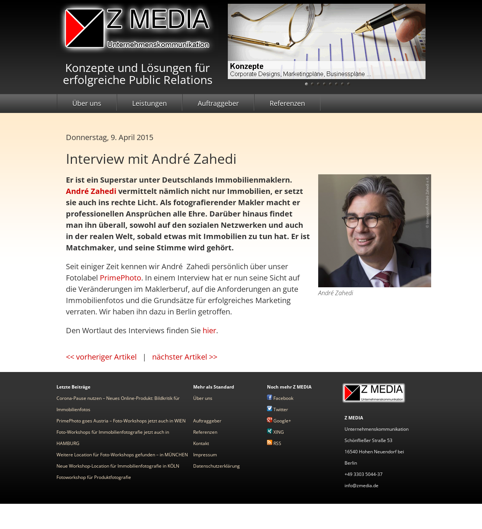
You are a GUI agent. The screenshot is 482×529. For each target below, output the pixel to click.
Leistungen (149, 103)
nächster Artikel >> (184, 357)
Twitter (277, 409)
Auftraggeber (218, 103)
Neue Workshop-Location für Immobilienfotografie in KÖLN (117, 466)
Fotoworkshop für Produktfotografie (93, 477)
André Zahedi (91, 191)
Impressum (205, 454)
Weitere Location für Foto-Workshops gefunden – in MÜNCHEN (122, 454)
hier (209, 330)
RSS (274, 443)
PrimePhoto (120, 278)
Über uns (86, 103)
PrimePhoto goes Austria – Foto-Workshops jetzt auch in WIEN (121, 421)
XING (275, 432)
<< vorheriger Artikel (101, 357)
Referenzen (287, 103)
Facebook (280, 398)
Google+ (279, 421)
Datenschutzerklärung (216, 466)
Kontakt (201, 443)
